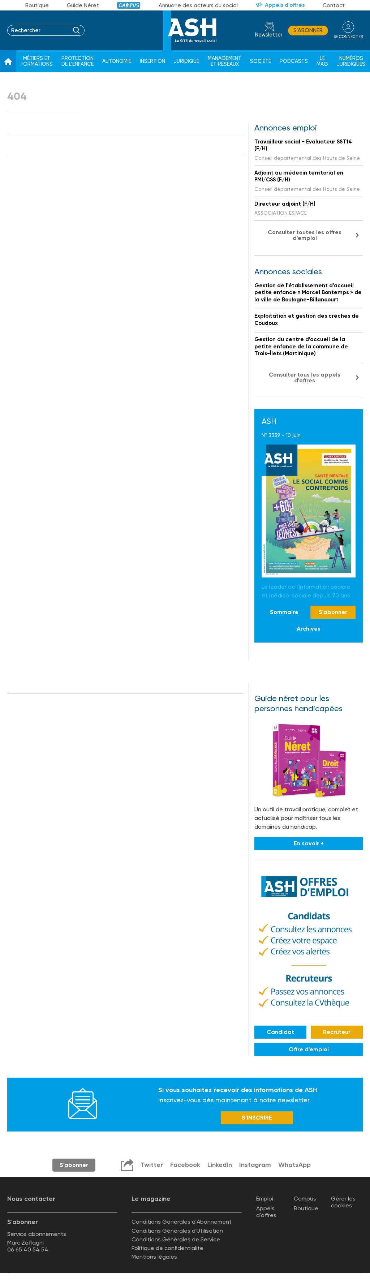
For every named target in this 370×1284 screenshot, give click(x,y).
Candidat (280, 1032)
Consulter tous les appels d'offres (304, 377)
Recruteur (336, 1032)
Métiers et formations (37, 61)
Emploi (264, 1198)
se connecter (348, 36)
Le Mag (322, 61)
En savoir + (309, 843)
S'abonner (308, 30)
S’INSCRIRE (257, 1117)
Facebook (185, 1165)
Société (260, 61)
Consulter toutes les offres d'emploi (304, 235)
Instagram (255, 1165)
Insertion (152, 61)
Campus (129, 5)
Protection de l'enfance (77, 61)
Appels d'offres (285, 5)
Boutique (37, 5)
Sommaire (284, 612)
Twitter (152, 1165)
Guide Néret (83, 5)
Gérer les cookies (343, 1202)
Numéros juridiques (351, 61)
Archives (308, 628)
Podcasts (294, 61)
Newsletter (269, 35)
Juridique (186, 61)
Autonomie (116, 61)
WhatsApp (294, 1165)
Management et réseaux (224, 61)
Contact (334, 5)
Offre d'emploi (309, 1049)
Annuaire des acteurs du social (198, 5)
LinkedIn (219, 1165)
